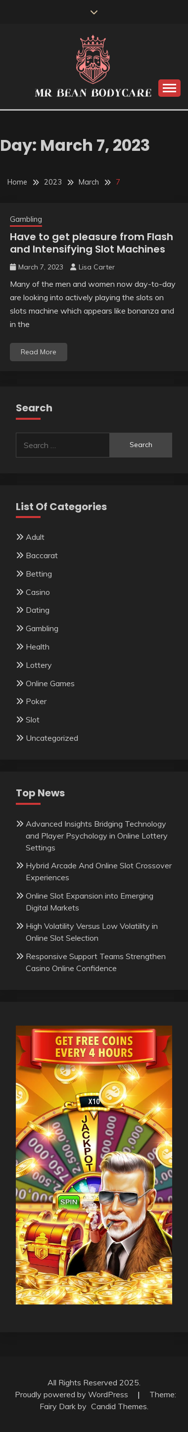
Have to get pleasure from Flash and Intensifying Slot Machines (91, 243)
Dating (37, 610)
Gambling (26, 219)
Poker (36, 701)
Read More (38, 351)
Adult (35, 537)
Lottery (39, 665)
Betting (39, 574)
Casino (38, 592)
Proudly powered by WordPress (72, 1394)
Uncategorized (52, 738)
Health (37, 646)
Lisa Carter (97, 266)
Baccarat (42, 555)
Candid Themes (119, 1406)
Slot (33, 719)
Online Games (50, 683)
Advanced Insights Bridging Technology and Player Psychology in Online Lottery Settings (97, 835)
